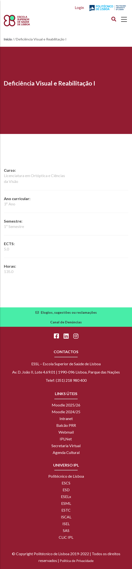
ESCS (66, 483)
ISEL (66, 523)
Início (8, 39)
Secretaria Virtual (66, 445)
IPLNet (66, 438)
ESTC (66, 510)
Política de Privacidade (77, 561)
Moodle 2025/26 (66, 405)
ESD (66, 489)
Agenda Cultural (66, 452)
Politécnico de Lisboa (66, 476)
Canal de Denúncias (66, 322)
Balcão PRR (66, 425)
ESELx (66, 496)
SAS (66, 530)
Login (79, 7)
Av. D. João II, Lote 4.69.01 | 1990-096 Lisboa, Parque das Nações (66, 372)
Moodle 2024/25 (66, 411)
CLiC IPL (66, 537)
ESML (66, 503)
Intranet (66, 418)
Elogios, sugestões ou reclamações (69, 312)
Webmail (66, 432)
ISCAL (66, 516)
